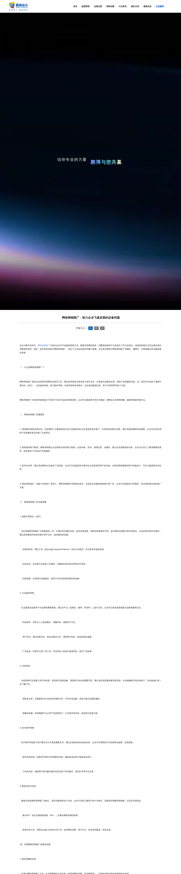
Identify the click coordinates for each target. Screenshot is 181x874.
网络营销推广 (44, 345)
